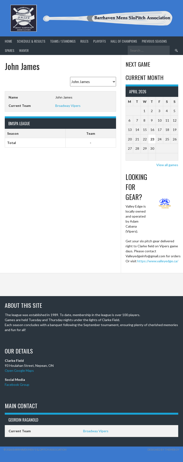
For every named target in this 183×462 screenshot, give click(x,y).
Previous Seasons (154, 41)
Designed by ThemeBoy (163, 449)
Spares (9, 50)
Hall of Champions (124, 41)
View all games (167, 165)
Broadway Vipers (68, 106)
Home (8, 41)
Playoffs (99, 41)
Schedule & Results (31, 41)
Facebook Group (17, 385)
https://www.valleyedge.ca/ (157, 261)
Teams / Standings (63, 41)
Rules (84, 41)
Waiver (24, 50)
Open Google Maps (19, 370)
